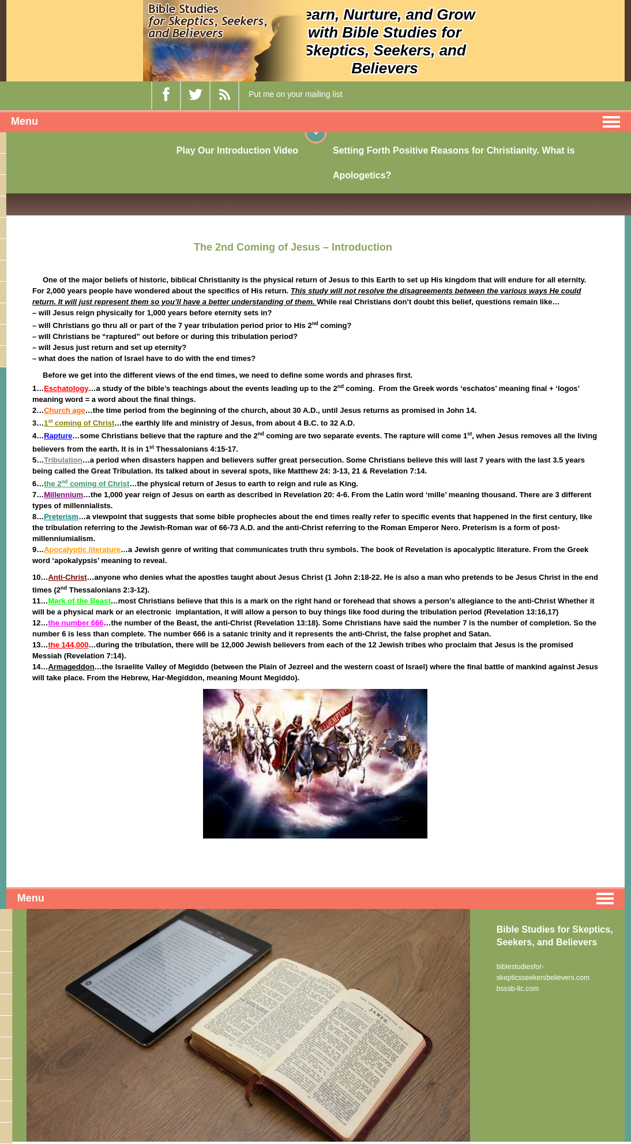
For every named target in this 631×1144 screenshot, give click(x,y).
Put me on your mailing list (295, 94)
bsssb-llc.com (518, 987)
